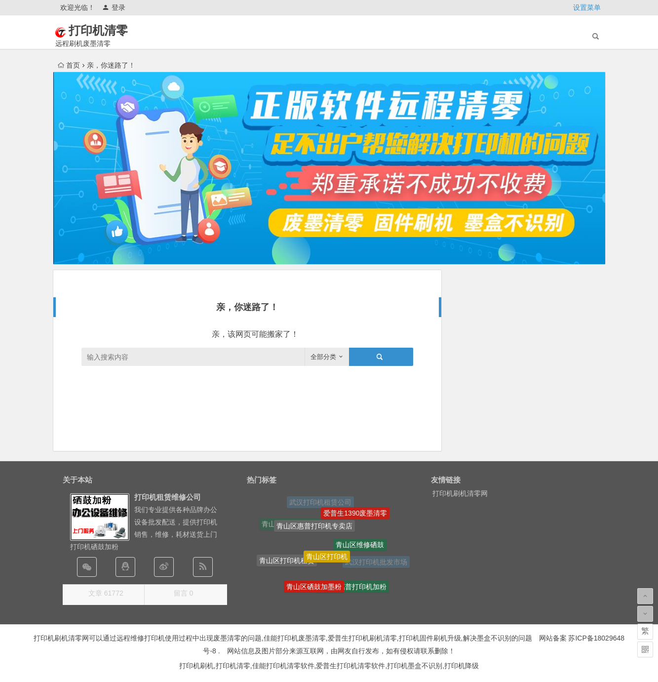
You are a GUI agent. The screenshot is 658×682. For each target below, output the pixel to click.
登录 (113, 7)
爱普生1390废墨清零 (355, 514)
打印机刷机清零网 (460, 493)
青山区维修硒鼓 (360, 546)
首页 (69, 65)
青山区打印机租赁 (286, 561)
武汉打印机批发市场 (376, 562)
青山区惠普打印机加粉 (352, 588)
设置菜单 (587, 7)
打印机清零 (112, 30)
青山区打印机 (327, 558)
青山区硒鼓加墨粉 (314, 588)
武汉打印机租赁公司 (320, 503)
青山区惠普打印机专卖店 (314, 527)
